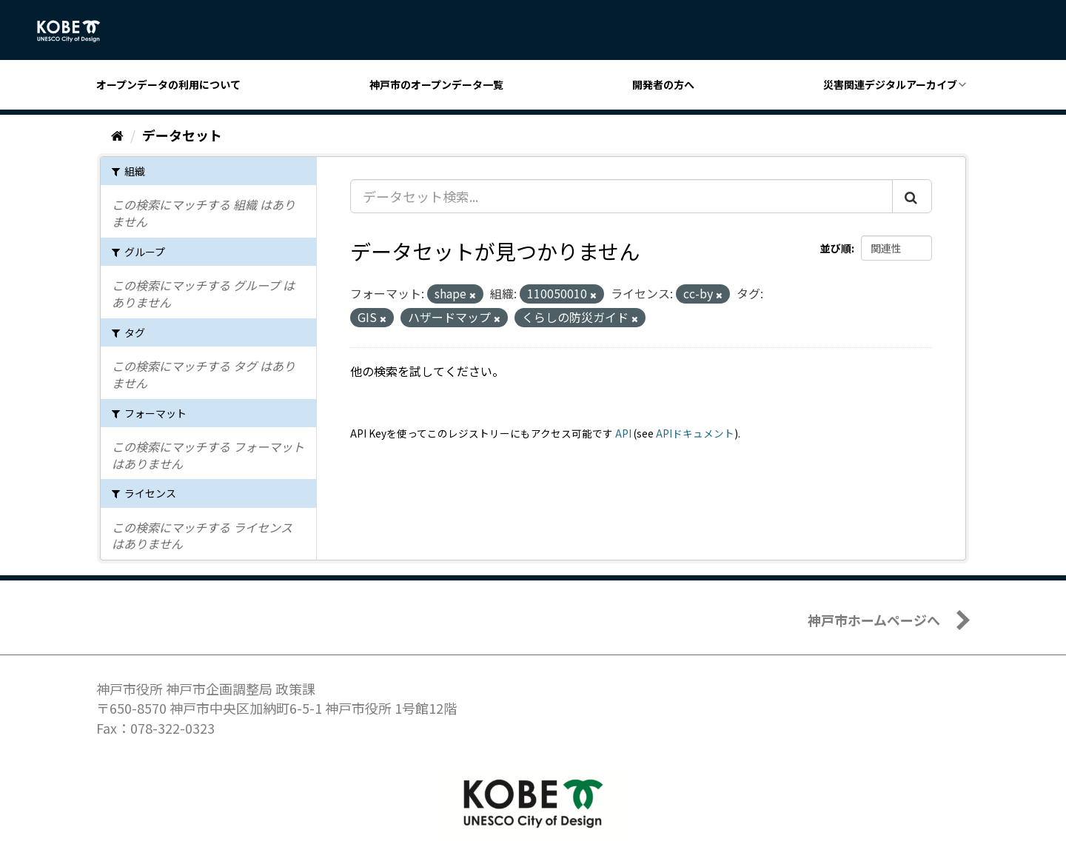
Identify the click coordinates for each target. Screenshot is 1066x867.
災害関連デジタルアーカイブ (890, 84)
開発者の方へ (663, 84)
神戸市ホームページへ (874, 619)
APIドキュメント (695, 433)
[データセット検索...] (621, 196)
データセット (182, 134)
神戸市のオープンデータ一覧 (436, 84)
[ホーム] (117, 134)
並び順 (835, 248)
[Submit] (912, 196)
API (623, 433)
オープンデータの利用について (168, 84)
